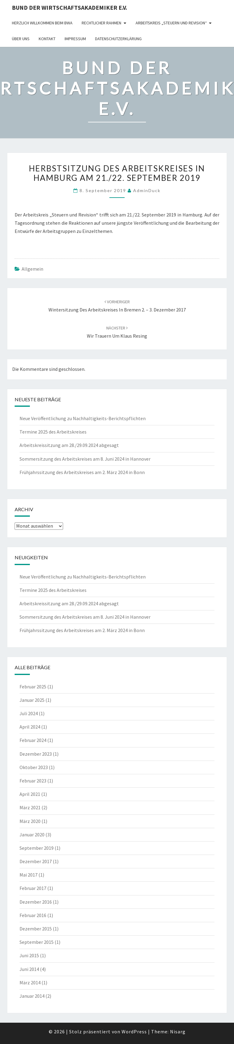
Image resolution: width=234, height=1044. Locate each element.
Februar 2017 (33, 888)
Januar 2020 (32, 834)
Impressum (75, 38)
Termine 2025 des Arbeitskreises (53, 432)
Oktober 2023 (34, 767)
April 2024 (30, 727)
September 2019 (37, 848)
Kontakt (47, 38)
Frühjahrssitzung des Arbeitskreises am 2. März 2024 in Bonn (82, 472)
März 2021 (30, 807)
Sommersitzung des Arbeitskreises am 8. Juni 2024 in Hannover (85, 459)
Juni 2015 (29, 955)
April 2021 (30, 794)
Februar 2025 (33, 687)
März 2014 (30, 982)
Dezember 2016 (36, 902)
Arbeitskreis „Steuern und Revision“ (171, 23)
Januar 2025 (32, 700)
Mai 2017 (28, 875)
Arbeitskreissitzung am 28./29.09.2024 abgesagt (69, 445)
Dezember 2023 (36, 754)
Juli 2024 (29, 713)
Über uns (21, 38)
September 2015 (37, 942)
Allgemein (32, 269)
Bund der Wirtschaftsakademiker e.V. (69, 7)
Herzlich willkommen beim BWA (42, 23)
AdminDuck (147, 190)
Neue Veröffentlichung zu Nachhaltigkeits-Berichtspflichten (83, 418)
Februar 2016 (33, 915)
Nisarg (178, 1031)
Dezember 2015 (36, 929)
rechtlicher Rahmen (101, 23)
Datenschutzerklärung (118, 38)
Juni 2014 (29, 969)
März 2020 (30, 821)
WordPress (134, 1031)
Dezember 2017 (36, 861)
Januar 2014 (32, 996)
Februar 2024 (33, 740)
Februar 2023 (33, 781)
